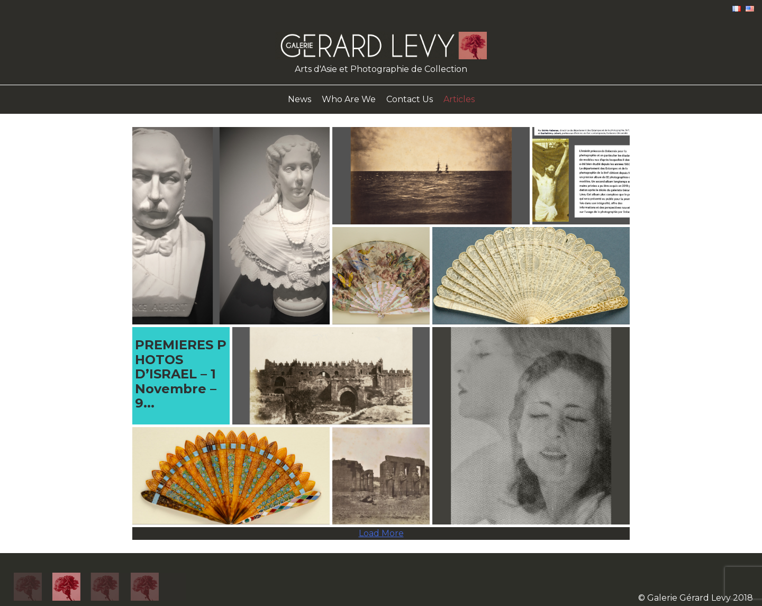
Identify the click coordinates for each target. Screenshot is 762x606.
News (299, 99)
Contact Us (409, 99)
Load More (381, 533)
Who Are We (349, 99)
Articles (459, 99)
